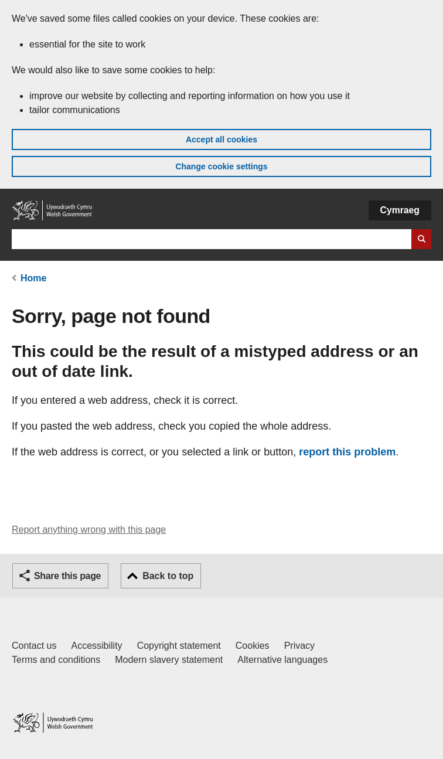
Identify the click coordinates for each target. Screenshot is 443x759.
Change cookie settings (221, 166)
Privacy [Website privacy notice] (299, 646)
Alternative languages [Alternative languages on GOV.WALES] (282, 660)
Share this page (67, 576)
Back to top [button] (167, 576)
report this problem (347, 452)
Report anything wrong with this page (89, 530)
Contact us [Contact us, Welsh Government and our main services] (34, 646)
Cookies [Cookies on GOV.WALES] (253, 646)
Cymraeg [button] (400, 210)
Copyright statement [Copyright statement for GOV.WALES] (179, 646)
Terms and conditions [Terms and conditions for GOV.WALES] (56, 660)
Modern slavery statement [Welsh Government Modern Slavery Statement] (169, 660)
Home (33, 278)
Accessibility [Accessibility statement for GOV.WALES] (96, 646)
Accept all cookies (221, 139)
